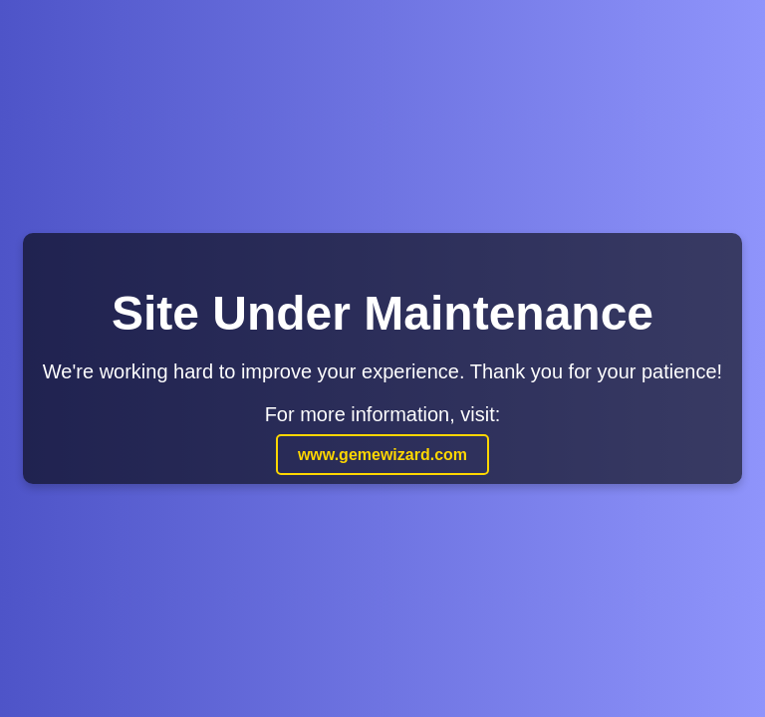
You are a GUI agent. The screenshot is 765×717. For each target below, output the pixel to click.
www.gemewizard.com (382, 454)
